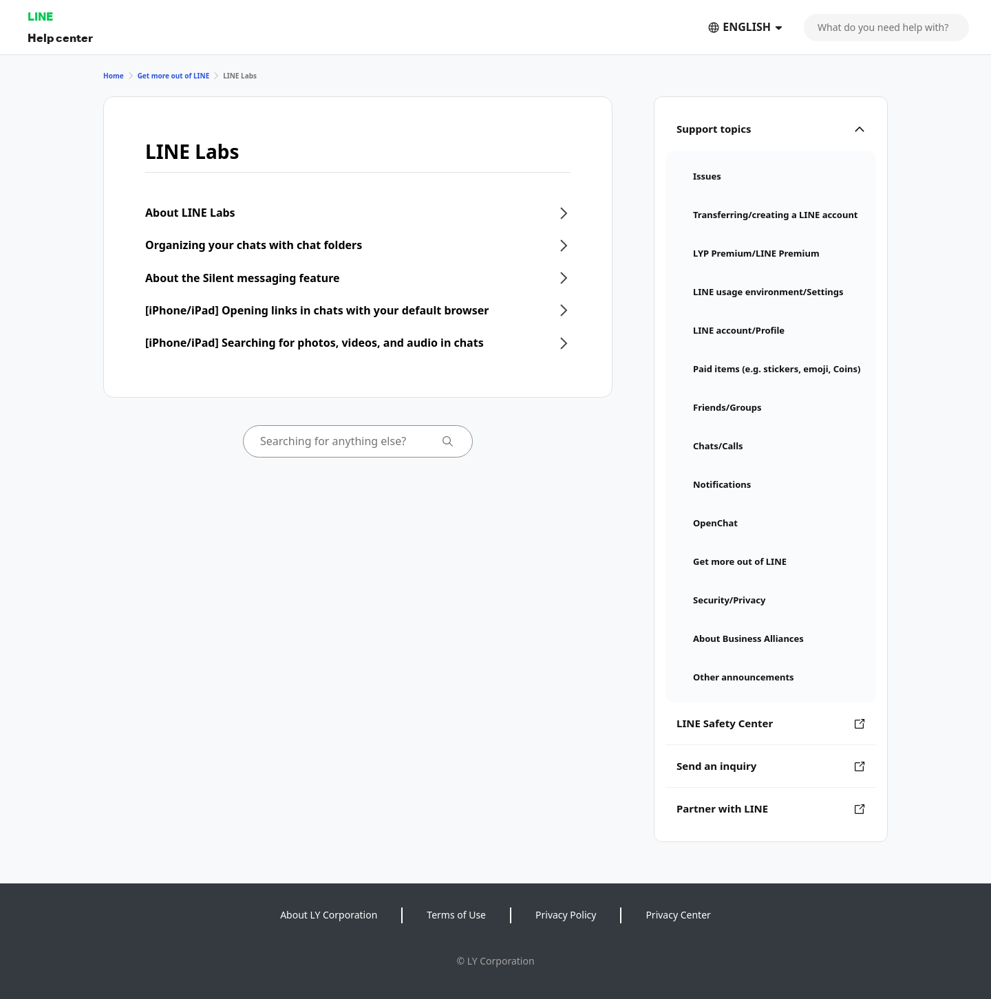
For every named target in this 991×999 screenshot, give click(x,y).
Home (113, 75)
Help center (60, 37)
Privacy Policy (565, 914)
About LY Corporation (328, 914)
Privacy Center (678, 914)
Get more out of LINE (174, 75)
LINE (40, 16)
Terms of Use (456, 914)
